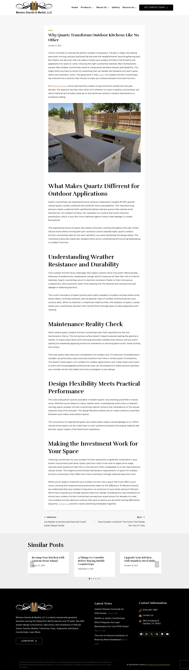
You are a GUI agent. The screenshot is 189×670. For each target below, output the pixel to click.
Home (75, 7)
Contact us (64, 504)
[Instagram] (146, 634)
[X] (151, 634)
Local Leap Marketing (162, 664)
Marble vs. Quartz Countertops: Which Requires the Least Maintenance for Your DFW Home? (111, 622)
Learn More (34, 632)
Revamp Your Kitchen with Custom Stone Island (48, 559)
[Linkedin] (162, 634)
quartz (101, 75)
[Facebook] (141, 634)
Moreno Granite (59, 86)
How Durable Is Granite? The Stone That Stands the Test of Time (121, 522)
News (50, 30)
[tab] (89, 578)
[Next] (157, 564)
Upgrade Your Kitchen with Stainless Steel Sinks (139, 559)
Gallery (116, 7)
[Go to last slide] (32, 564)
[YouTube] (167, 634)
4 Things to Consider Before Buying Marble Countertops (91, 561)
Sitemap (149, 664)
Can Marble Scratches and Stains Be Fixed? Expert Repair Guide (68, 522)
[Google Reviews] (157, 634)
